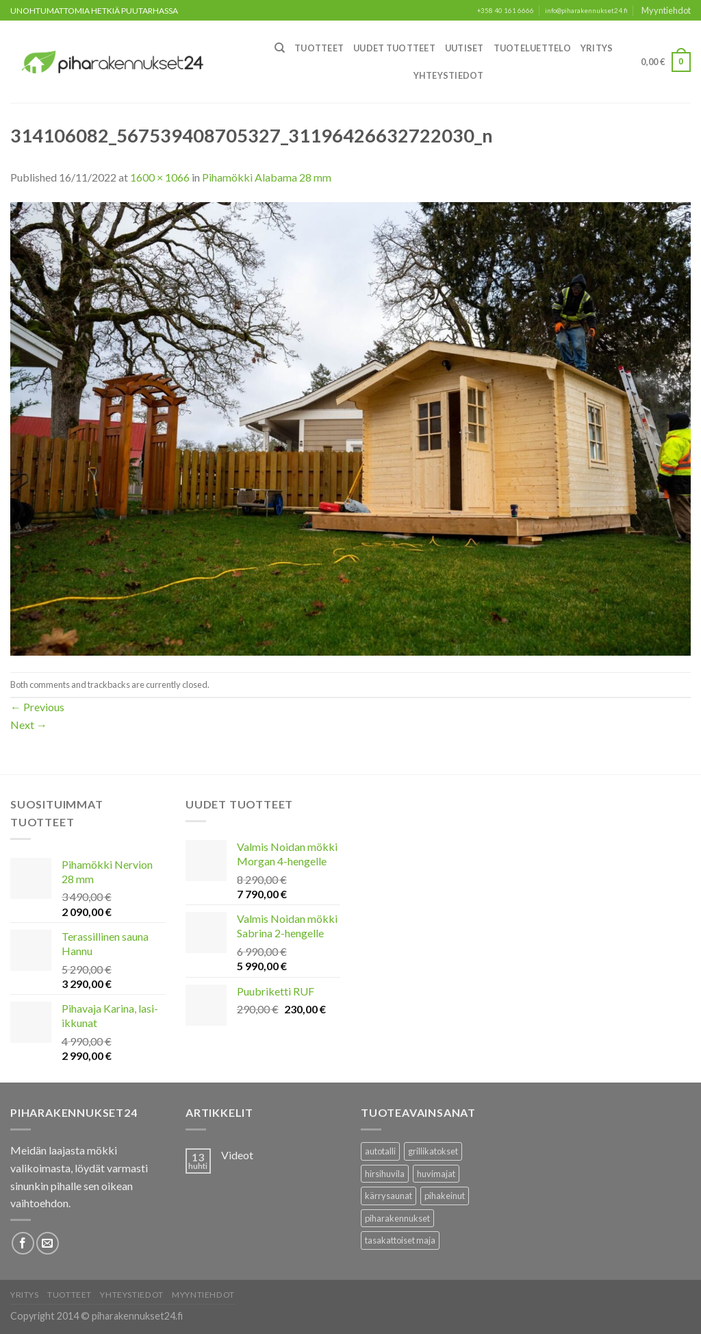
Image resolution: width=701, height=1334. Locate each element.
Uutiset (464, 47)
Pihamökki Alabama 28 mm (266, 177)
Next (28, 724)
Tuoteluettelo (532, 47)
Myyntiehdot (666, 10)
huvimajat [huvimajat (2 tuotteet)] (436, 1173)
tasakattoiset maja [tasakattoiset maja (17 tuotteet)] (400, 1240)
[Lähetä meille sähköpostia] (47, 1243)
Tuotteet (319, 47)
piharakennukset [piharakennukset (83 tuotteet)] (397, 1218)
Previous (37, 706)
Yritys (597, 47)
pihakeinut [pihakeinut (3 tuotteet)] (444, 1195)
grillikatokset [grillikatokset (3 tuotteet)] (433, 1151)
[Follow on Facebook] (23, 1243)
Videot (237, 1154)
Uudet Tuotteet (394, 47)
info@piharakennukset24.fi (586, 10)
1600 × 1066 (160, 177)
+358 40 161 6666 (505, 10)
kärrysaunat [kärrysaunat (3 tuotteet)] (388, 1195)
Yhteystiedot (448, 75)
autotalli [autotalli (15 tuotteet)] (380, 1151)
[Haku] (280, 48)
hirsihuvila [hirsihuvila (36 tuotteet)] (385, 1173)
